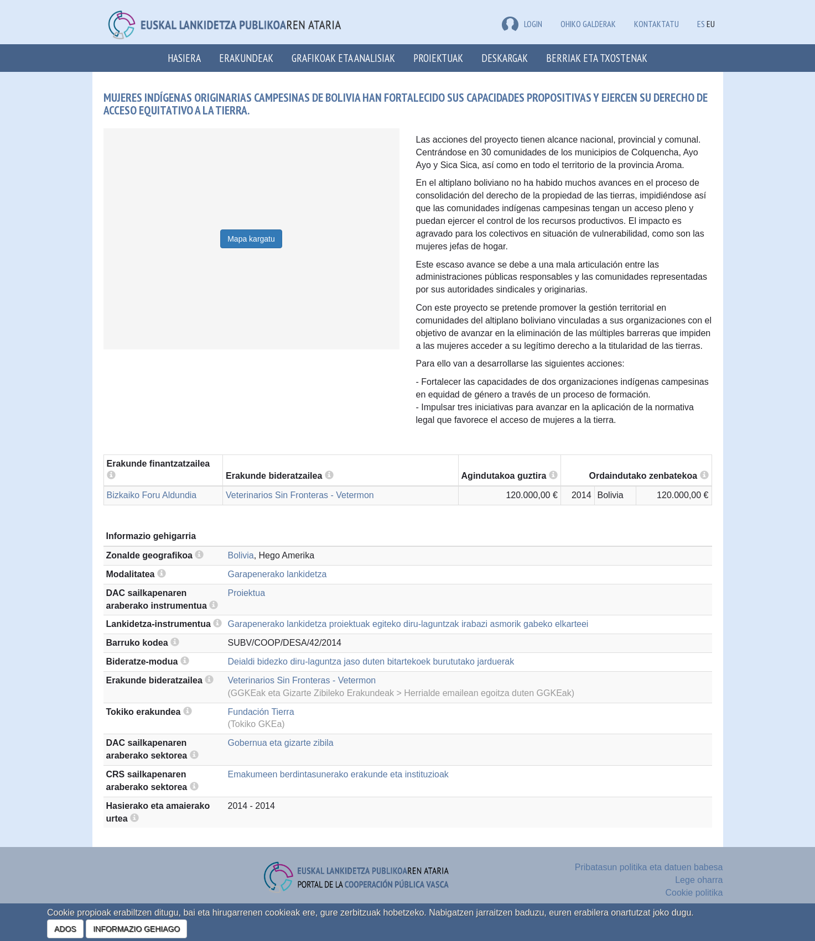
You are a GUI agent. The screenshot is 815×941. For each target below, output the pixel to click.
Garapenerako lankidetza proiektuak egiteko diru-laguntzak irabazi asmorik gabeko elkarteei (408, 624)
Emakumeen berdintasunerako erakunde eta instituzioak (338, 774)
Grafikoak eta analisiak (343, 58)
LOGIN (522, 23)
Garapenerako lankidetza (277, 574)
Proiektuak (438, 58)
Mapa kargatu (251, 238)
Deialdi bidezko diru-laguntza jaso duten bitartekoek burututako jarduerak (371, 661)
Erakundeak (246, 58)
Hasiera (184, 58)
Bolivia (241, 555)
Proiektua (247, 593)
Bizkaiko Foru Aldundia (152, 495)
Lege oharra (699, 880)
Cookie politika (694, 892)
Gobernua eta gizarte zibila (281, 742)
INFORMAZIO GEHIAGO (136, 928)
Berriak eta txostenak (596, 58)
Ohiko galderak (588, 23)
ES (701, 23)
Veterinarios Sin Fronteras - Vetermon (300, 495)
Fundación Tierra (261, 712)
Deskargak (504, 58)
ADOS (65, 928)
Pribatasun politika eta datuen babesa (649, 867)
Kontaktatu (656, 23)
